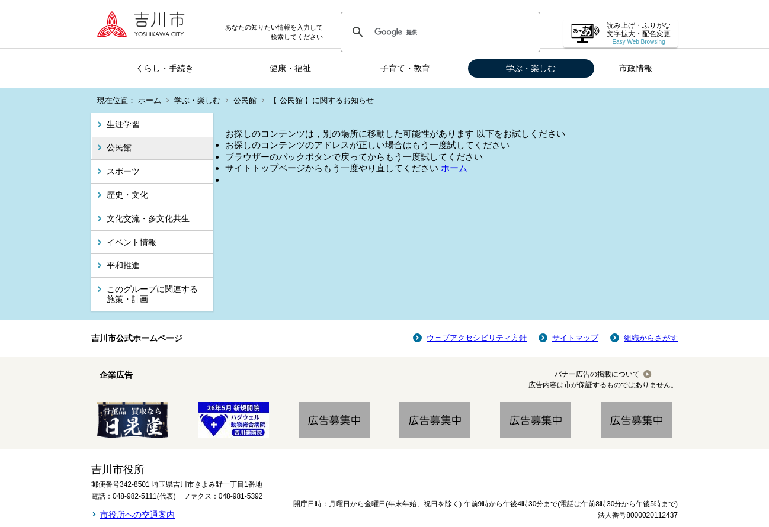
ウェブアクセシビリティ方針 (477, 337)
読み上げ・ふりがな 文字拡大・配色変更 (638, 33)
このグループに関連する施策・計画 (152, 294)
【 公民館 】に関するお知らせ (322, 100)
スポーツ (123, 171)
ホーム (149, 100)
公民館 (245, 100)
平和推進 (123, 265)
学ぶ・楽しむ (531, 68)
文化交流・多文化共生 (148, 218)
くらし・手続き (165, 68)
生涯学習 (123, 124)
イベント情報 (131, 242)
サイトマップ (575, 337)
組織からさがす (651, 337)
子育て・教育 (405, 68)
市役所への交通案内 (137, 514)
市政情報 (635, 68)
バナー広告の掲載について (597, 374)
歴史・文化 (127, 195)
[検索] (438, 32)
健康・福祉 (290, 68)
